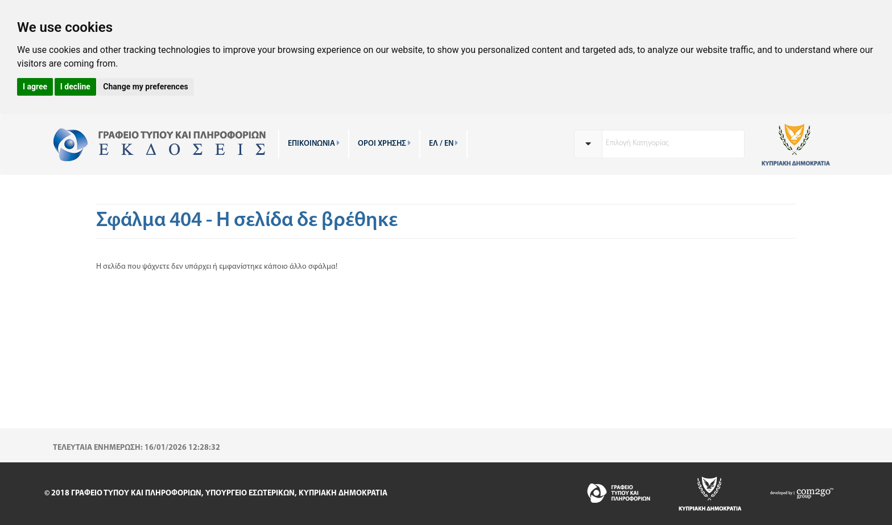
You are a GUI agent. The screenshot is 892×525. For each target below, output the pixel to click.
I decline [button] (75, 86)
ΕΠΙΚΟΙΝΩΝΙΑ (314, 144)
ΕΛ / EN (443, 144)
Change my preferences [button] (145, 86)
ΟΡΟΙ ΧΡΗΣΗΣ (384, 144)
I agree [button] (35, 86)
